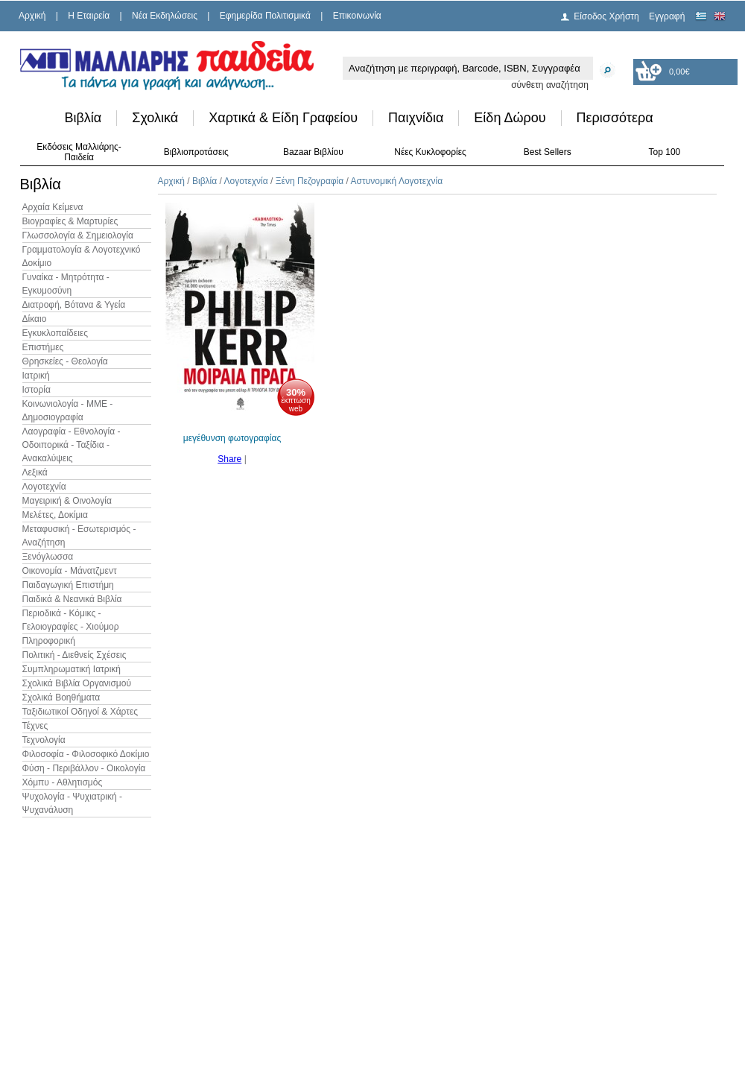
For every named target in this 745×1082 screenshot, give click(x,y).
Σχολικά (155, 117)
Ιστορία (36, 390)
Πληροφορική (48, 641)
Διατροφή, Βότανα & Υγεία (74, 305)
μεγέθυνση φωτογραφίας (232, 438)
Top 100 (665, 152)
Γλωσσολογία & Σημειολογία (77, 235)
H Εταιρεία (89, 15)
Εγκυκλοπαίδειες (55, 333)
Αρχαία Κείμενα (52, 207)
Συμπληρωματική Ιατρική (71, 669)
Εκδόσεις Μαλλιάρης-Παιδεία (79, 152)
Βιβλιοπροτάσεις (196, 152)
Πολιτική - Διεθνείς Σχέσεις (74, 655)
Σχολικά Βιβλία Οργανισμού (76, 683)
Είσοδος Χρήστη (606, 16)
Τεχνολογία (44, 740)
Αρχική (32, 15)
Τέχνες (35, 726)
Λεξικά (35, 472)
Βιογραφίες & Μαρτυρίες (70, 221)
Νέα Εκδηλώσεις (164, 15)
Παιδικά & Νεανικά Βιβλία (72, 599)
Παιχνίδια (415, 117)
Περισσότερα (615, 117)
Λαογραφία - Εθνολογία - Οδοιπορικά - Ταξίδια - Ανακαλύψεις (71, 445)
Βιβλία (83, 117)
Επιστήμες (43, 347)
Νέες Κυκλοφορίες (430, 152)
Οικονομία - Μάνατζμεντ (69, 571)
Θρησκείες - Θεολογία (65, 361)
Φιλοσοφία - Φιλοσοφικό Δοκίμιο (86, 754)
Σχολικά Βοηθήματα (61, 697)
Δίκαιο (34, 319)
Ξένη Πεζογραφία (309, 181)
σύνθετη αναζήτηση (550, 85)
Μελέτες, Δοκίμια (55, 515)
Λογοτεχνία (44, 486)
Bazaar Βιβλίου (313, 152)
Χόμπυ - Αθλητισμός (62, 782)
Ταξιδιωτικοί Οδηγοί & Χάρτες (80, 711)
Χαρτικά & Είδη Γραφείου (283, 117)
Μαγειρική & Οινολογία (67, 501)
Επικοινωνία (357, 15)
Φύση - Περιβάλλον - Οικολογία (84, 768)
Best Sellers (547, 152)
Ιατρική (36, 375)
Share (229, 459)
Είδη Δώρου (509, 117)
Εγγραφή (667, 16)
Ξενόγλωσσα (48, 556)
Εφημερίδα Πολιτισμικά (265, 15)
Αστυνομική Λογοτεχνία (397, 181)
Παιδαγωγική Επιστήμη (68, 585)
